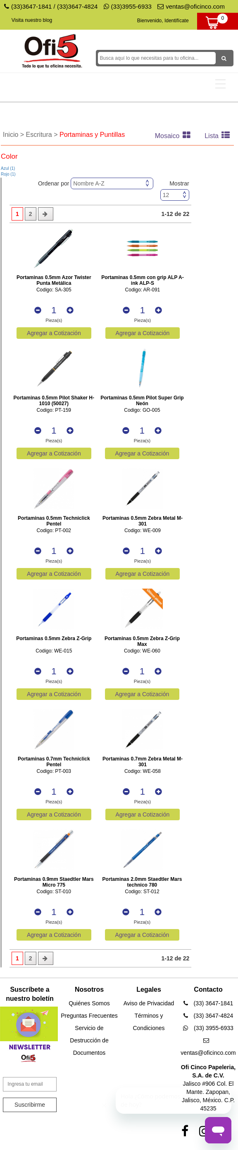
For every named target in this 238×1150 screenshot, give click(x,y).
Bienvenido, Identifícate (163, 20)
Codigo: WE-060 (142, 651)
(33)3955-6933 (128, 6)
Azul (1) (8, 168)
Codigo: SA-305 (53, 290)
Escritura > (43, 134)
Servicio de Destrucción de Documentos (89, 1040)
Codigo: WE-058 (142, 771)
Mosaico (175, 135)
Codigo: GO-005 (142, 410)
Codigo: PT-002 (54, 530)
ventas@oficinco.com (191, 6)
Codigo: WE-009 (142, 530)
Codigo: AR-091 (142, 290)
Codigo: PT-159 (54, 410)
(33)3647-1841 (31, 6)
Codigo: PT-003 (54, 771)
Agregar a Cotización (54, 333)
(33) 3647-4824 (208, 1015)
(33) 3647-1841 (208, 1003)
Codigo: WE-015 (54, 651)
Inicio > (14, 134)
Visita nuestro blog (32, 20)
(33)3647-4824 (77, 6)
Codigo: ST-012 (142, 891)
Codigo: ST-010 (54, 891)
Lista (219, 135)
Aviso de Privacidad (149, 1003)
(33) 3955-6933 (208, 1028)
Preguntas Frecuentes (89, 1015)
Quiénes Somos (89, 1003)
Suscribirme (29, 1104)
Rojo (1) (8, 174)
